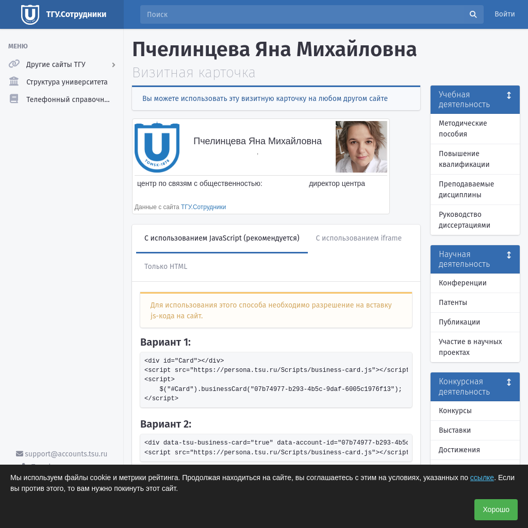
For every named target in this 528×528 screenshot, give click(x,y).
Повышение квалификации (464, 159)
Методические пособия (463, 129)
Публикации (459, 322)
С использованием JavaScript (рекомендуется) (222, 238)
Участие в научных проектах (470, 347)
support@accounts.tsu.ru (62, 454)
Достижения (459, 450)
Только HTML (165, 266)
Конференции (463, 283)
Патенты (453, 302)
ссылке (482, 477)
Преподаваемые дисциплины (466, 189)
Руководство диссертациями (464, 220)
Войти (504, 14)
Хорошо (496, 509)
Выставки (455, 430)
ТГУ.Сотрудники (203, 207)
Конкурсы (455, 410)
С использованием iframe (359, 238)
